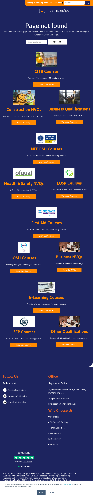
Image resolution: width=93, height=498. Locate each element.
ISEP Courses (23, 331)
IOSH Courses (24, 257)
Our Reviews (53, 417)
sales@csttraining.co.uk (36, 3)
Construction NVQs (23, 109)
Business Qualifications (69, 109)
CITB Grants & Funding (58, 422)
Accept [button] (41, 492)
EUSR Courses (69, 183)
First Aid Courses (46, 222)
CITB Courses (46, 71)
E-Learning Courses (46, 297)
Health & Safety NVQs (24, 183)
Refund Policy (54, 439)
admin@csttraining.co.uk (53, 473)
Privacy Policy (66, 484)
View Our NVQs (23, 123)
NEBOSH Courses (46, 149)
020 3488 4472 (55, 3)
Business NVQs (69, 257)
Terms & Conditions (56, 428)
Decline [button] (51, 492)
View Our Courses (46, 84)
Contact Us (53, 444)
